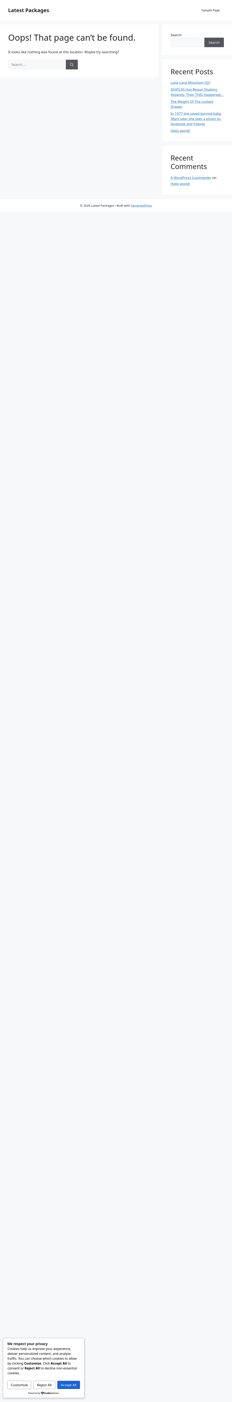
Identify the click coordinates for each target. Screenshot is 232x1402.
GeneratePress (141, 205)
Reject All (44, 1385)
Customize (19, 1385)
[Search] (72, 64)
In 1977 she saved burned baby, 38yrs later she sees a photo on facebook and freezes (196, 118)
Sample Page (210, 10)
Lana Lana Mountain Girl (190, 82)
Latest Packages (28, 10)
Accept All (68, 1385)
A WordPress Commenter (190, 177)
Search (175, 35)
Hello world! (180, 130)
